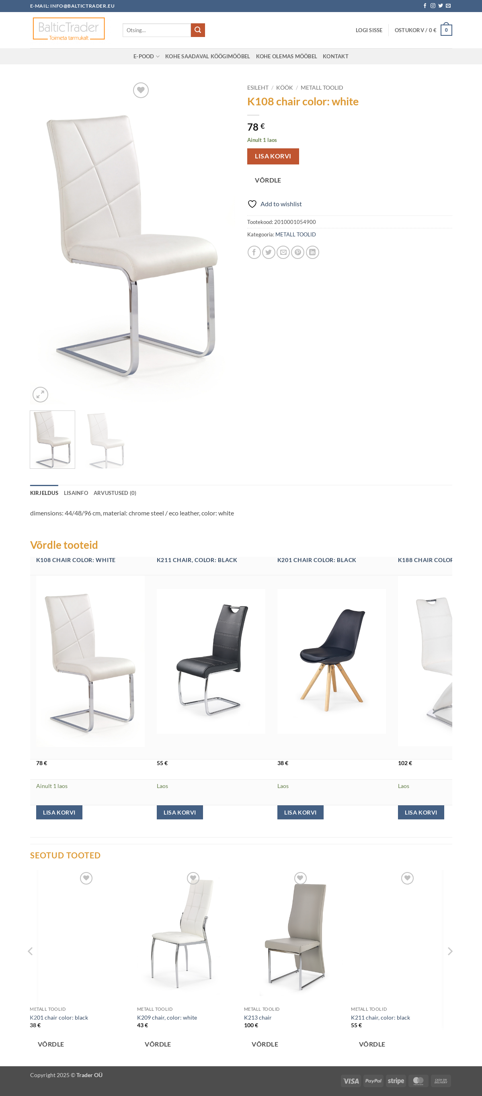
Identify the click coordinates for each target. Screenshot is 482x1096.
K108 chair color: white (76, 559)
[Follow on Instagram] (433, 6)
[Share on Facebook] (254, 252)
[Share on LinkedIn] (312, 252)
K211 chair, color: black (197, 559)
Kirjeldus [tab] (44, 493)
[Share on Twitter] (268, 252)
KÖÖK (284, 87)
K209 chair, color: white (167, 1017)
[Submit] (198, 30)
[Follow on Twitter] (440, 6)
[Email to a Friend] (283, 252)
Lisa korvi (273, 156)
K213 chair (258, 1017)
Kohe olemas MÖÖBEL (287, 56)
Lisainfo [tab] (76, 493)
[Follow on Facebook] (425, 6)
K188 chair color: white (438, 559)
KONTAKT (336, 56)
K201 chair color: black (317, 559)
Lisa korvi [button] (59, 812)
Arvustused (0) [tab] (115, 493)
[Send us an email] (448, 6)
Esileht (258, 87)
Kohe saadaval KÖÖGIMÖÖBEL (207, 56)
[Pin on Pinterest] (297, 252)
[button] (369, 30)
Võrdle (268, 180)
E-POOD (146, 56)
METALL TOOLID (322, 87)
